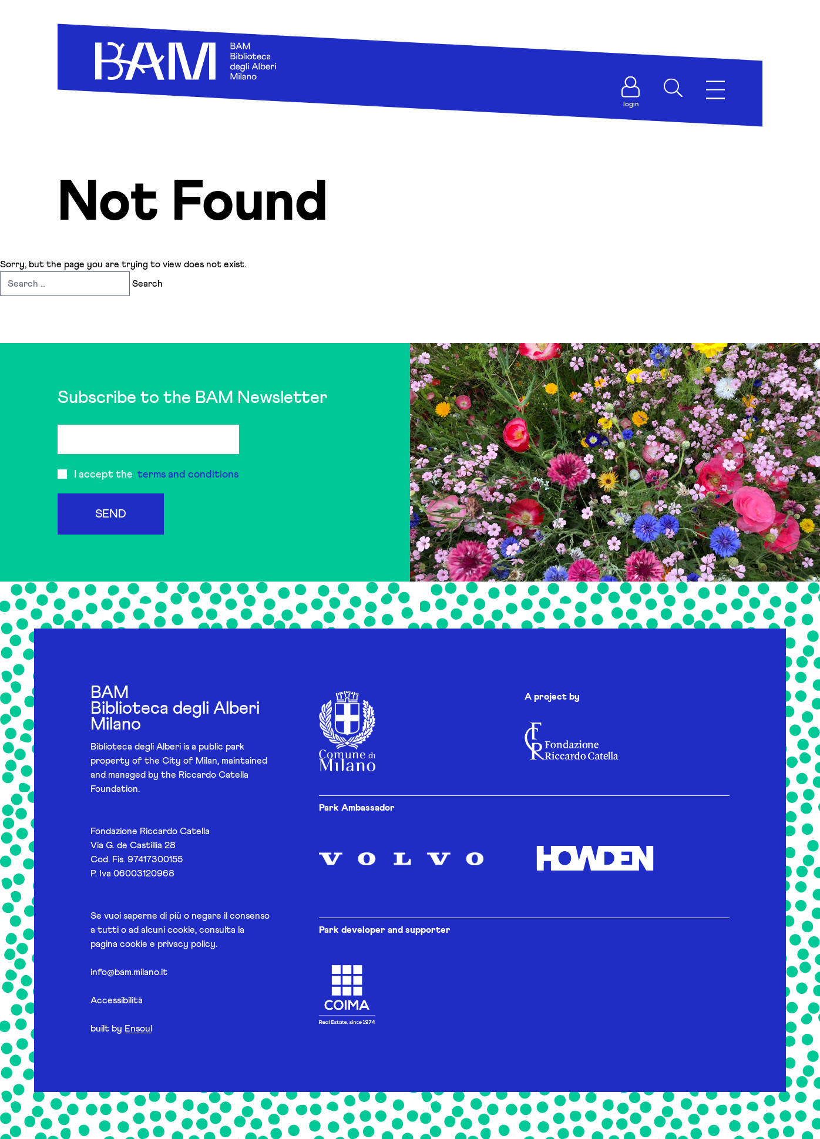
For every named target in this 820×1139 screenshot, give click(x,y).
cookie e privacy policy (168, 944)
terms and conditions (187, 474)
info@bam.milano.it (128, 972)
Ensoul (138, 1028)
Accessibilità (116, 1000)
